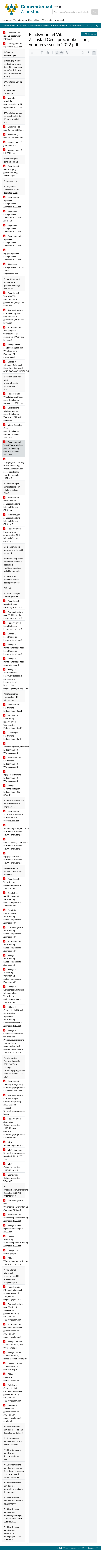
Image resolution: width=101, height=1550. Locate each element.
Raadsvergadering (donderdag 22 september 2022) (47, 25)
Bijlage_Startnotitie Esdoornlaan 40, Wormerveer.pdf (12, 776)
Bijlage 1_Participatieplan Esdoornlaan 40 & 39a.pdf (11, 790)
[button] (94, 12)
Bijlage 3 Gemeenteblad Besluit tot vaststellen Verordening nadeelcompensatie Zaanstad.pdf (13, 994)
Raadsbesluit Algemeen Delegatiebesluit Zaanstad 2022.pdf (12, 202)
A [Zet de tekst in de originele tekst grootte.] (88, 25)
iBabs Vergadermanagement (71, 1548)
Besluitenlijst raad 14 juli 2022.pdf (13, 136)
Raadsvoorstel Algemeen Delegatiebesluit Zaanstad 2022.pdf (12, 241)
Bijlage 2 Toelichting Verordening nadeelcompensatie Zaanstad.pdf (12, 975)
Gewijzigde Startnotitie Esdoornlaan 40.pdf (12, 735)
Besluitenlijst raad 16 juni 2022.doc (13, 128)
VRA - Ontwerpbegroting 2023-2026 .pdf (12, 1167)
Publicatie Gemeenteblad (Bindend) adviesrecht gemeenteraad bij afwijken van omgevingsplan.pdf (13, 1393)
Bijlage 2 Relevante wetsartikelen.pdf (11, 1377)
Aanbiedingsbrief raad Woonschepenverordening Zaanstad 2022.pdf (14, 1205)
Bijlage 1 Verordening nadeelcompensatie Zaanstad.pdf (12, 960)
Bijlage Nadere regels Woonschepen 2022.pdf (13, 1228)
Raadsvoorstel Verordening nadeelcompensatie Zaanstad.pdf (12, 946)
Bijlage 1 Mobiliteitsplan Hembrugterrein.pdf (12, 636)
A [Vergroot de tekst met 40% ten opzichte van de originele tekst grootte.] (97, 25)
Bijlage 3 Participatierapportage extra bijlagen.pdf (13, 661)
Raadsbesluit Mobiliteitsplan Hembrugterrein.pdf (12, 604)
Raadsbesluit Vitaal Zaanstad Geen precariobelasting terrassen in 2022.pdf (13, 398)
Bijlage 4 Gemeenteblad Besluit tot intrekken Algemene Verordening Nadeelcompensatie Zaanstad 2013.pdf (13, 1016)
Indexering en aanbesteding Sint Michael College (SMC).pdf (11, 519)
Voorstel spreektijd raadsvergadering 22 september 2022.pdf (12, 103)
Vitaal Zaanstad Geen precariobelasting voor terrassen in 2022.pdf (12, 431)
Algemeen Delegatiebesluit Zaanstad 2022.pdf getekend (12, 216)
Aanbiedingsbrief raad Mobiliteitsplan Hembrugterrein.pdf (13, 615)
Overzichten (33, 20)
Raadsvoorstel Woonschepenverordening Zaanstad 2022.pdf (14, 1217)
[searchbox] (71, 12)
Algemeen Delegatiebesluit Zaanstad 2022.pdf (12, 228)
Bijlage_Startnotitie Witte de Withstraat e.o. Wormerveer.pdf (12, 858)
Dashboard (7, 20)
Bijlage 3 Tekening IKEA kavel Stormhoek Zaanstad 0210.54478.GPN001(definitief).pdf (14, 366)
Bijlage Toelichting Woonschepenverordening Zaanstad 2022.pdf (14, 1241)
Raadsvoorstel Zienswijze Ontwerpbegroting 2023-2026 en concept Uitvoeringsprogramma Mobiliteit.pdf (14, 1128)
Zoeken (55, 7)
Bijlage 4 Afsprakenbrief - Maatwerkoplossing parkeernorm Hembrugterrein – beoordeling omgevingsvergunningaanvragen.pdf (14, 678)
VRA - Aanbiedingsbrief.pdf (13, 1143)
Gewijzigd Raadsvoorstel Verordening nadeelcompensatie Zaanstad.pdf (12, 916)
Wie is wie (47, 20)
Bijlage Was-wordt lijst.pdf (11, 1252)
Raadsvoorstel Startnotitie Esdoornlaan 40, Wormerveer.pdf (12, 762)
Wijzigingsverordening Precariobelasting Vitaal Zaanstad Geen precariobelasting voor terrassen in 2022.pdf (13, 468)
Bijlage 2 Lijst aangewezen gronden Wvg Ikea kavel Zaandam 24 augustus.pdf (13, 350)
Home (19, 25)
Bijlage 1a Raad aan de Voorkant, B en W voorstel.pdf (13, 1344)
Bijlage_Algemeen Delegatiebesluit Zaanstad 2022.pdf (12, 255)
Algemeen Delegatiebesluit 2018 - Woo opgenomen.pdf (13, 269)
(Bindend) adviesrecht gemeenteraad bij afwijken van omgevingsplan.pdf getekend (12, 1413)
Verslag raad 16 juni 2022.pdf (12, 144)
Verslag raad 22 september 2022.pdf (12, 45)
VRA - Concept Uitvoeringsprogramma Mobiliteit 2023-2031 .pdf (14, 1155)
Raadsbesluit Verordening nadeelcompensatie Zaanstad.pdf (12, 884)
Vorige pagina (89, 34)
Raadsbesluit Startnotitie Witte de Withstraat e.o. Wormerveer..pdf (13, 816)
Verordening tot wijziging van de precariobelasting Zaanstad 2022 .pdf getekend (12, 413)
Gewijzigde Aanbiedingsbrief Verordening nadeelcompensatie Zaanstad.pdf (12, 899)
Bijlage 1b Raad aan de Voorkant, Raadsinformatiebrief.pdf (14, 1355)
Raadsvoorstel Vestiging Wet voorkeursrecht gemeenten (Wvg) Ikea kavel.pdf (13, 333)
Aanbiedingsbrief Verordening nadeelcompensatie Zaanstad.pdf (13, 932)
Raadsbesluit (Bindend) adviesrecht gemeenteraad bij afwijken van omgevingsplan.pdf (13, 1293)
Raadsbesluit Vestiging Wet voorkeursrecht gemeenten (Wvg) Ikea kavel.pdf (13, 299)
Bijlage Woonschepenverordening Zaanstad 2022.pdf (14, 1261)
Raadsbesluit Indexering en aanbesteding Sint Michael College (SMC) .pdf (11, 503)
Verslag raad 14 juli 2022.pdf (12, 151)
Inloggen (92, 1548)
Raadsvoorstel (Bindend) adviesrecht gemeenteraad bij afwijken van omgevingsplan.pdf (13, 1330)
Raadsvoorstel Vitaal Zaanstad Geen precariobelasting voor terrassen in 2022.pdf (13, 448)
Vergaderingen (20, 20)
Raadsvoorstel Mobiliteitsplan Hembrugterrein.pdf (12, 625)
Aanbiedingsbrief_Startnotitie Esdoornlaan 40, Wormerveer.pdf (14, 748)
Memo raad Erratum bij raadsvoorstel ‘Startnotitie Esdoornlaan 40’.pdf (12, 721)
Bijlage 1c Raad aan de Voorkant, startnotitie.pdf (12, 1366)
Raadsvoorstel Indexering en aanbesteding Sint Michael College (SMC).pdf (12, 534)
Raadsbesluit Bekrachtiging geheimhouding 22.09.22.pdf (11, 171)
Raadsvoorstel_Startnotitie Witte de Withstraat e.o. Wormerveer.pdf (14, 844)
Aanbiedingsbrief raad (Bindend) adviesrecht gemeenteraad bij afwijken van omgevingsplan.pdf (13, 1312)
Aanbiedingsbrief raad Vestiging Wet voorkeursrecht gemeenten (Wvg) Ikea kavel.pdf (13, 316)
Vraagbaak (59, 20)
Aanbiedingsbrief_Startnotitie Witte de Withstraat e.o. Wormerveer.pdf (14, 830)
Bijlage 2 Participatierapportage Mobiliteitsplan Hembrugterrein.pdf (13, 649)
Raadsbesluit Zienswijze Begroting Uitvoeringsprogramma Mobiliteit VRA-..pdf (14, 1086)
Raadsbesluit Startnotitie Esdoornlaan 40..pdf (12, 707)
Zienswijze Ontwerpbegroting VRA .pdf (12, 1177)
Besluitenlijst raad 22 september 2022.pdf (12, 35)
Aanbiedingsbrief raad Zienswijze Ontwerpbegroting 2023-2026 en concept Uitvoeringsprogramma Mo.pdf (14, 1104)
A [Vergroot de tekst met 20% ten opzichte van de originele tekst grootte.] (92, 25)
